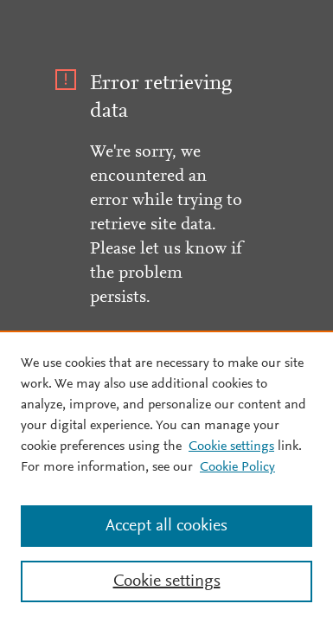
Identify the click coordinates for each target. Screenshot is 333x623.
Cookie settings (231, 446)
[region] (166, 477)
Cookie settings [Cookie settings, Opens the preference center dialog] (167, 581)
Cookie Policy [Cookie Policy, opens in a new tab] (237, 467)
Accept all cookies (166, 526)
